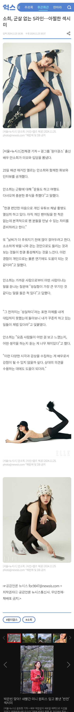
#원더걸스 (12, 620)
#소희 (29, 620)
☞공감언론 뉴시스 (15, 585)
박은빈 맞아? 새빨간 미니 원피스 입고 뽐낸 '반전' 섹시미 (37, 700)
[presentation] (4, 638)
